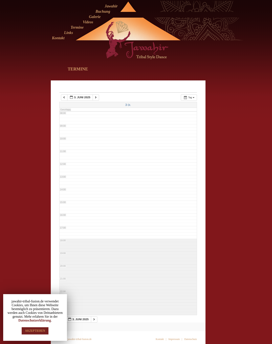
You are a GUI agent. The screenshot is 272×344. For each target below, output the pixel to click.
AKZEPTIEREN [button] (35, 330)
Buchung (102, 11)
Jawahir (111, 6)
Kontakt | (161, 339)
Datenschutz (190, 339)
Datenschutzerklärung (34, 320)
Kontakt (58, 38)
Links (68, 33)
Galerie (95, 17)
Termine (77, 27)
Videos (88, 22)
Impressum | (175, 339)
